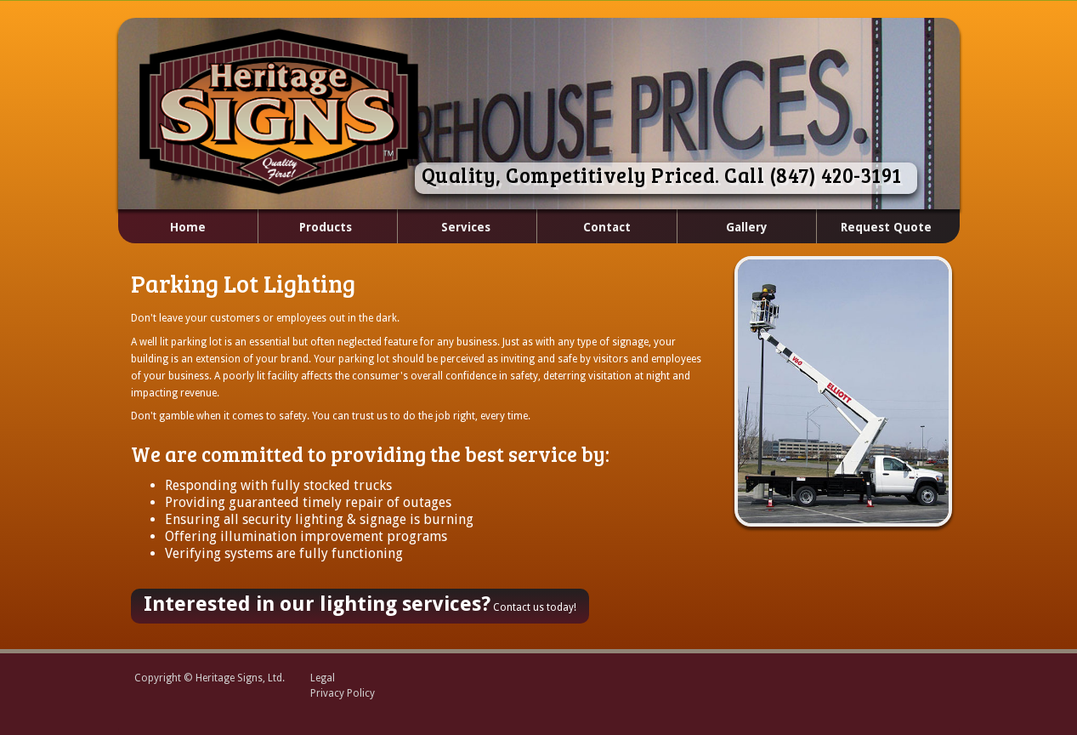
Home (188, 227)
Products (306, 228)
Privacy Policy (342, 693)
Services (446, 228)
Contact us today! (360, 604)
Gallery (747, 227)
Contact (607, 227)
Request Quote (886, 227)
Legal (322, 678)
